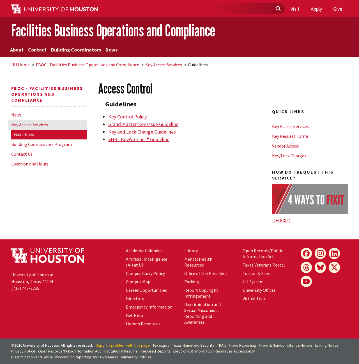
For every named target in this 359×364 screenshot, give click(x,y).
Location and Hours (30, 164)
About (17, 49)
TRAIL (221, 345)
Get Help (134, 315)
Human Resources (143, 323)
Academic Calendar (144, 250)
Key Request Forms (290, 136)
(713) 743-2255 (25, 288)
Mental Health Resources (198, 262)
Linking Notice (327, 345)
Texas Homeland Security (193, 345)
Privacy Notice (23, 351)
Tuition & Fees (256, 273)
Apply (316, 9)
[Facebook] (306, 253)
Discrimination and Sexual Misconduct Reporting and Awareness (202, 313)
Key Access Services (163, 64)
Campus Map (138, 281)
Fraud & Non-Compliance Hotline (285, 345)
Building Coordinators (76, 49)
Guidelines (24, 134)
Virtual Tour (254, 298)
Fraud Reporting (242, 345)
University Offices (259, 290)
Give (337, 9)
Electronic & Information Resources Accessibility (214, 351)
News (111, 49)
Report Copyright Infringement (201, 293)
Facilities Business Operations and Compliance (113, 30)
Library (191, 250)
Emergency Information (149, 307)
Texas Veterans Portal (264, 265)
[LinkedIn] (334, 253)
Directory (135, 298)
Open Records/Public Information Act (263, 253)
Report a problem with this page (123, 345)
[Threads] (306, 267)
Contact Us (22, 154)
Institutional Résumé (120, 351)
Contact (37, 49)
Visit (295, 9)
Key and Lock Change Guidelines (142, 132)
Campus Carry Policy (145, 273)
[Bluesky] (320, 267)
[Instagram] (320, 253)
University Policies (136, 357)
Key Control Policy (128, 116)
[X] (334, 267)
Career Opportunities (146, 290)
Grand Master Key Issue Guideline (143, 124)
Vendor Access (285, 146)
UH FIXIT (281, 220)
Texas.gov (161, 345)
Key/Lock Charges (289, 155)
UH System (253, 281)
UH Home (20, 64)
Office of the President (205, 273)
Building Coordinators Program (41, 144)
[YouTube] (306, 281)
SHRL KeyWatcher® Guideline (138, 139)
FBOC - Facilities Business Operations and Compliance (87, 64)
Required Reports (156, 351)
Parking (191, 281)
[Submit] (278, 9)
